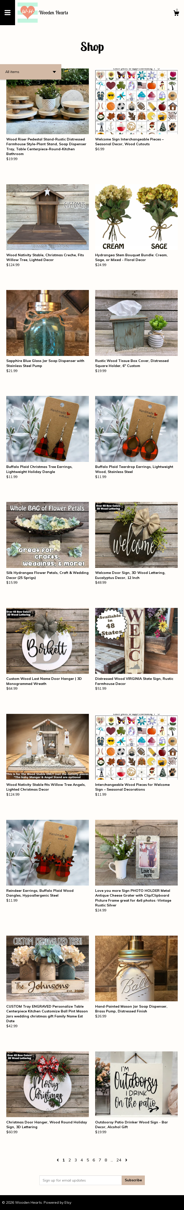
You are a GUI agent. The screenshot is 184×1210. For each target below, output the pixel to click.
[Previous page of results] (58, 1159)
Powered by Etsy (57, 1202)
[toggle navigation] (7, 12)
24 (118, 1159)
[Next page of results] (126, 1159)
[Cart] (176, 14)
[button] (30, 72)
